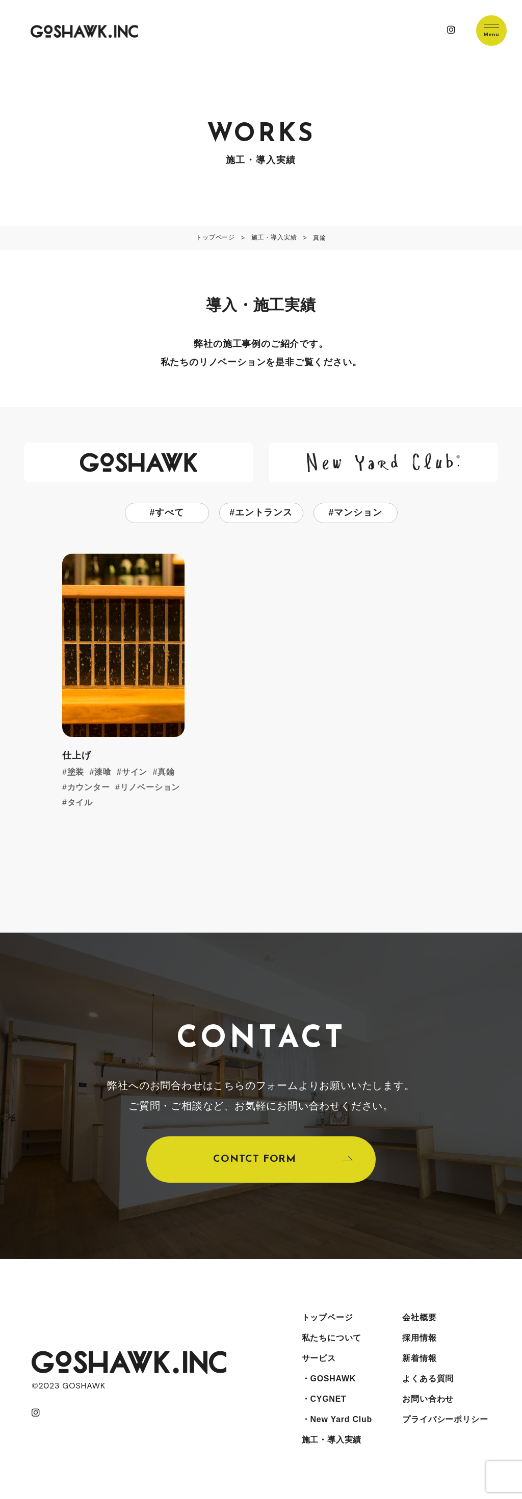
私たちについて (332, 1338)
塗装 (76, 772)
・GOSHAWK (329, 1379)
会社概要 (419, 1318)
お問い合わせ (428, 1399)
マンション (358, 513)
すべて (169, 513)
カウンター (88, 787)
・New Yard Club (337, 1419)
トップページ (327, 1318)
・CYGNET (324, 1399)
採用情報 (419, 1338)
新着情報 (419, 1358)
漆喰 (103, 772)
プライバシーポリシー (445, 1419)
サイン (134, 772)
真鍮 (166, 772)
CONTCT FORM (255, 1160)
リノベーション (150, 787)
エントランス (264, 513)
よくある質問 (428, 1379)
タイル (80, 802)
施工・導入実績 (332, 1440)
